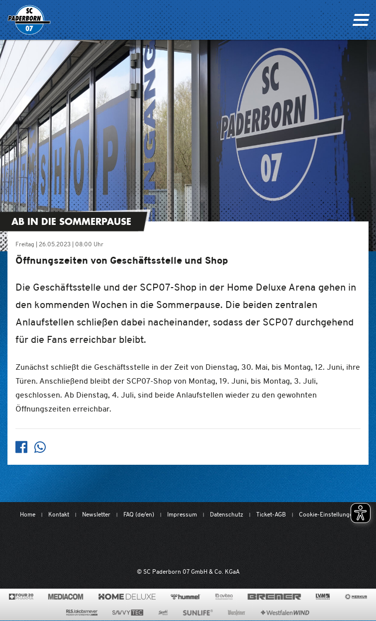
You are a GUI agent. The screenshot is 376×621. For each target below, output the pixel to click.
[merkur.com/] (356, 597)
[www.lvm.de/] (322, 597)
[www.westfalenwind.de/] (285, 613)
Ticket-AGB (271, 514)
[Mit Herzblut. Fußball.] (135, 543)
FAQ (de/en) (138, 514)
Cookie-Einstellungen (327, 514)
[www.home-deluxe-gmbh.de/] (127, 597)
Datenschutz (226, 514)
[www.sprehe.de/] (163, 613)
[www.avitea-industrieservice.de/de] (224, 597)
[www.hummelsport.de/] (185, 597)
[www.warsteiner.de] (236, 613)
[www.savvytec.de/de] (128, 613)
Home (27, 514)
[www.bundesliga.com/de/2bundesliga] (237, 543)
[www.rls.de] (82, 613)
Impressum (182, 514)
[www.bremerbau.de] (274, 597)
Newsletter (96, 514)
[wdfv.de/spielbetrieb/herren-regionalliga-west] (290, 543)
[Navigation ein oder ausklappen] (361, 19)
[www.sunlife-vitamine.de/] (198, 613)
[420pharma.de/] (21, 597)
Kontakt (58, 514)
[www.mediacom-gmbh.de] (66, 597)
